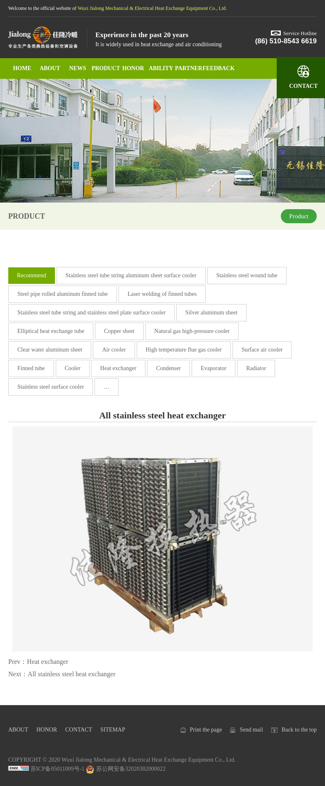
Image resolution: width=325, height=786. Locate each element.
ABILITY (161, 68)
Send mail (251, 730)
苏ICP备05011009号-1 (58, 769)
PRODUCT (105, 68)
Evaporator (213, 368)
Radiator (256, 368)
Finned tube (31, 368)
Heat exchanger (118, 368)
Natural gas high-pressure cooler (192, 331)
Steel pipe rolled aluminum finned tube (62, 294)
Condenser (168, 368)
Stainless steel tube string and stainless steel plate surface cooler (91, 312)
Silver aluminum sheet (211, 312)
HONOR (133, 68)
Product (298, 216)
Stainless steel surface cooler (50, 387)
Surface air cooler (262, 350)
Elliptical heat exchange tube (50, 331)
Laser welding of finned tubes (162, 294)
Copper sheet (119, 331)
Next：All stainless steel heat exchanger (61, 673)
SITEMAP (112, 730)
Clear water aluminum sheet (49, 350)
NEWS (77, 68)
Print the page (206, 730)
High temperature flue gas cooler (184, 350)
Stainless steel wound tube (247, 275)
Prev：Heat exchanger (38, 661)
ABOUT (50, 68)
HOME (22, 68)
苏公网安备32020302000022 (126, 769)
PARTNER (188, 68)
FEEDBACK (216, 68)
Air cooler (114, 350)
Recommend (31, 275)
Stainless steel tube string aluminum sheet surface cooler (131, 275)
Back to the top (299, 730)
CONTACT (78, 730)
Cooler (73, 368)
